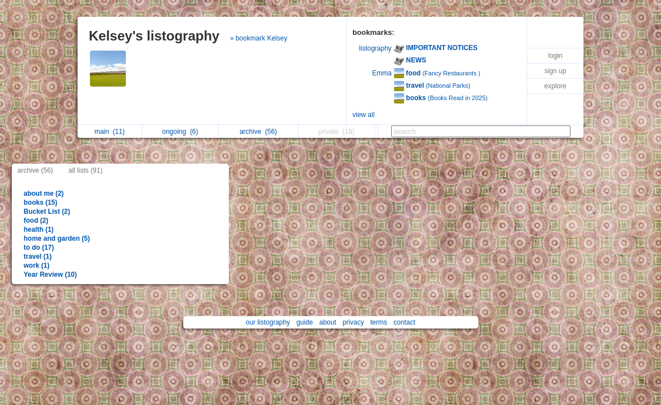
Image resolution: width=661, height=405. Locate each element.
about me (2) (44, 193)
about (327, 322)
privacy (353, 322)
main (109, 132)
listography (375, 48)
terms (378, 322)
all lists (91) (86, 170)
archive (258, 132)
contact (404, 322)
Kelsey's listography (154, 35)
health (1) (38, 229)
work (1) (36, 265)
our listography (268, 322)
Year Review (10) (50, 274)
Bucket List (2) (47, 211)
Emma (382, 73)
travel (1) (38, 256)
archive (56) (35, 170)
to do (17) (39, 247)
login (555, 56)
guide (304, 322)
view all (363, 115)
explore (555, 86)
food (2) (36, 220)
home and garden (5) (57, 238)
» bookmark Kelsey (258, 38)
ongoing (180, 132)
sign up (556, 71)
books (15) (40, 202)
